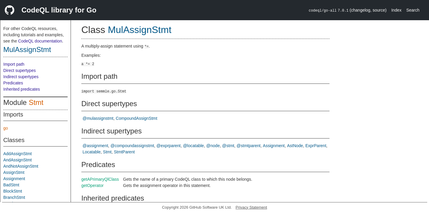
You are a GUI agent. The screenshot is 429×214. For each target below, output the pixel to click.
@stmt (228, 145)
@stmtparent (248, 145)
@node (213, 145)
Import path (13, 64)
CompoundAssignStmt (136, 118)
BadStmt (11, 184)
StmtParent (124, 152)
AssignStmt (13, 172)
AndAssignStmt (17, 160)
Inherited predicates (21, 89)
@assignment (95, 145)
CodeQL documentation (40, 41)
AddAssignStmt (17, 153)
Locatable (92, 152)
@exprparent (168, 145)
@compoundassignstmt (132, 145)
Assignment (14, 178)
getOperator (92, 185)
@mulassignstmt (98, 118)
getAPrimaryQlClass (100, 179)
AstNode (295, 145)
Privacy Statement (251, 207)
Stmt (36, 102)
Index (396, 10)
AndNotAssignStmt (20, 166)
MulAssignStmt (27, 49)
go (5, 128)
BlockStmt (12, 191)
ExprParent (315, 145)
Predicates (13, 83)
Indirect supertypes (20, 76)
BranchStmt (14, 197)
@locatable (193, 145)
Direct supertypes (19, 70)
